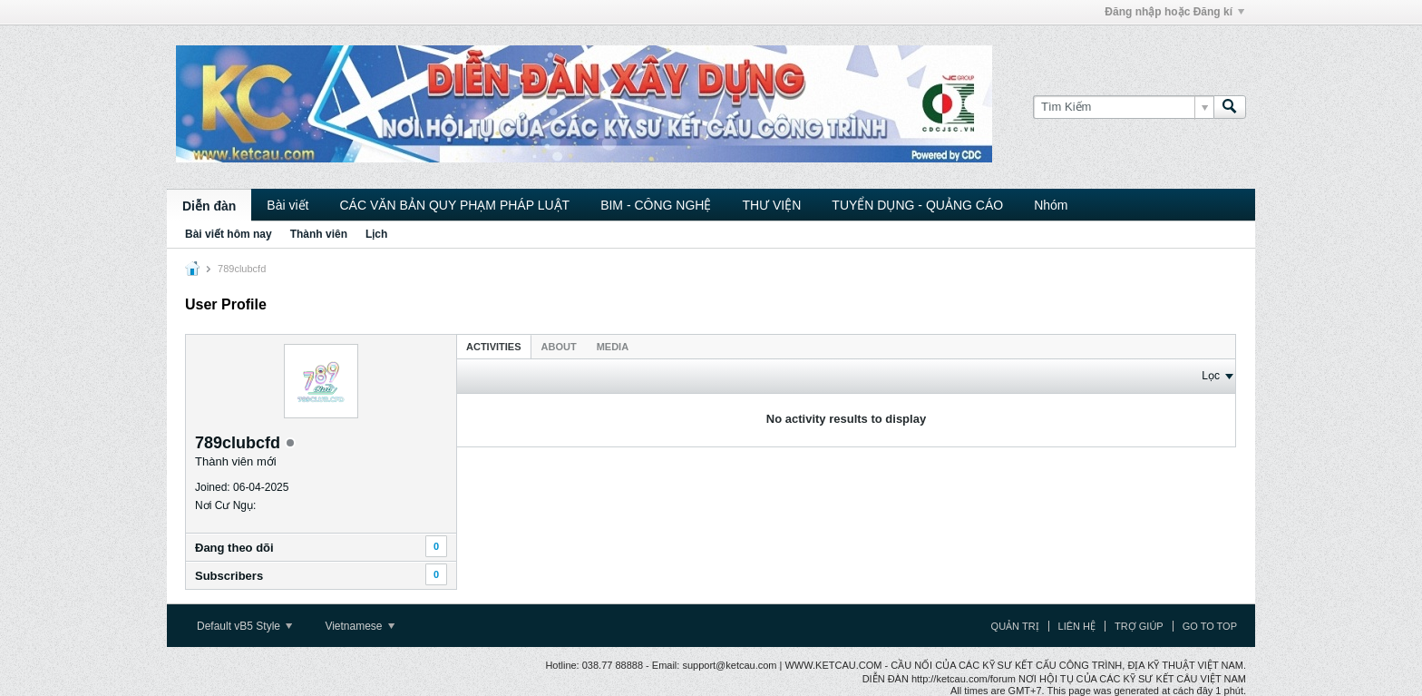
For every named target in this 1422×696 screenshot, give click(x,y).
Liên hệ (1077, 626)
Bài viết (287, 205)
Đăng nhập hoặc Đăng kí (1174, 11)
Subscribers (229, 576)
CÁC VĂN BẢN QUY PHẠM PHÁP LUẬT (454, 205)
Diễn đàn (209, 206)
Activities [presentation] (493, 346)
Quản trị (1015, 626)
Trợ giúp (1139, 626)
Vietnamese (359, 626)
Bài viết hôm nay (228, 234)
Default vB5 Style (244, 626)
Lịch (376, 234)
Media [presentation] (612, 346)
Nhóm (1050, 205)
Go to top (1210, 626)
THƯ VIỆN (771, 205)
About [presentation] (559, 346)
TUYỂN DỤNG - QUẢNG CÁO (917, 205)
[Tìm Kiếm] (1123, 107)
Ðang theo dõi (234, 547)
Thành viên (318, 234)
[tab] (493, 346)
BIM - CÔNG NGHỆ (655, 205)
